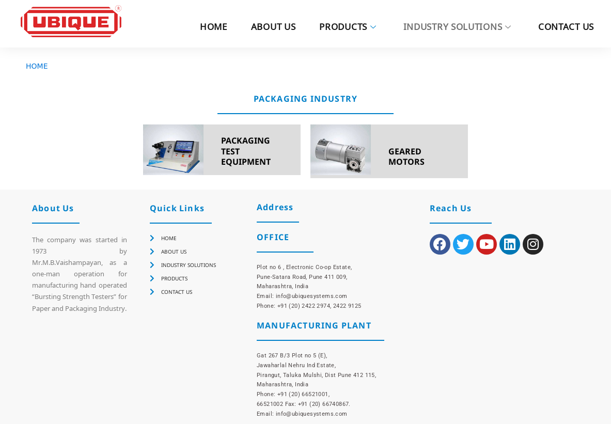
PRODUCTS (347, 28)
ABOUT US (273, 28)
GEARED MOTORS (406, 157)
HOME (213, 28)
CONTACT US (566, 28)
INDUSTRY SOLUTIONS (457, 28)
